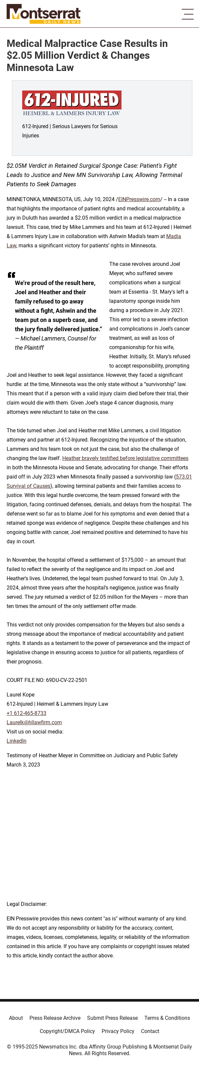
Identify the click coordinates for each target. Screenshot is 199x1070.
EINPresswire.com (139, 199)
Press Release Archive (54, 1018)
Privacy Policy (118, 1031)
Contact (150, 1031)
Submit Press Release (112, 1018)
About (16, 1018)
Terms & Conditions (167, 1018)
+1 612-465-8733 (26, 713)
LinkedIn (16, 741)
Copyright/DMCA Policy (67, 1031)
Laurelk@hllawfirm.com (34, 722)
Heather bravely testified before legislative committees (125, 458)
